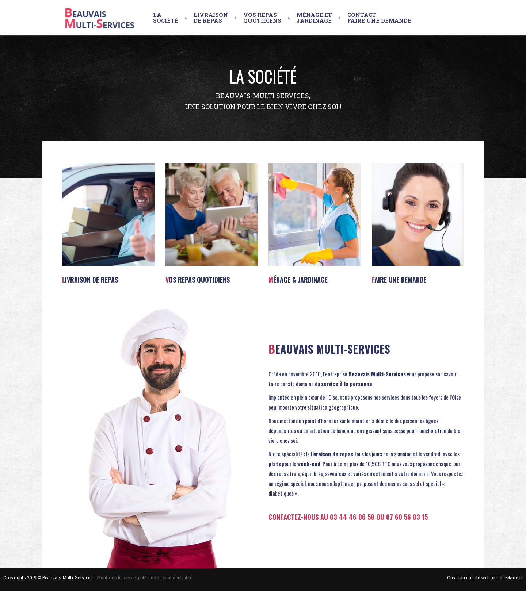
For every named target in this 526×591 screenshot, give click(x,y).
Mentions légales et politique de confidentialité (144, 577)
